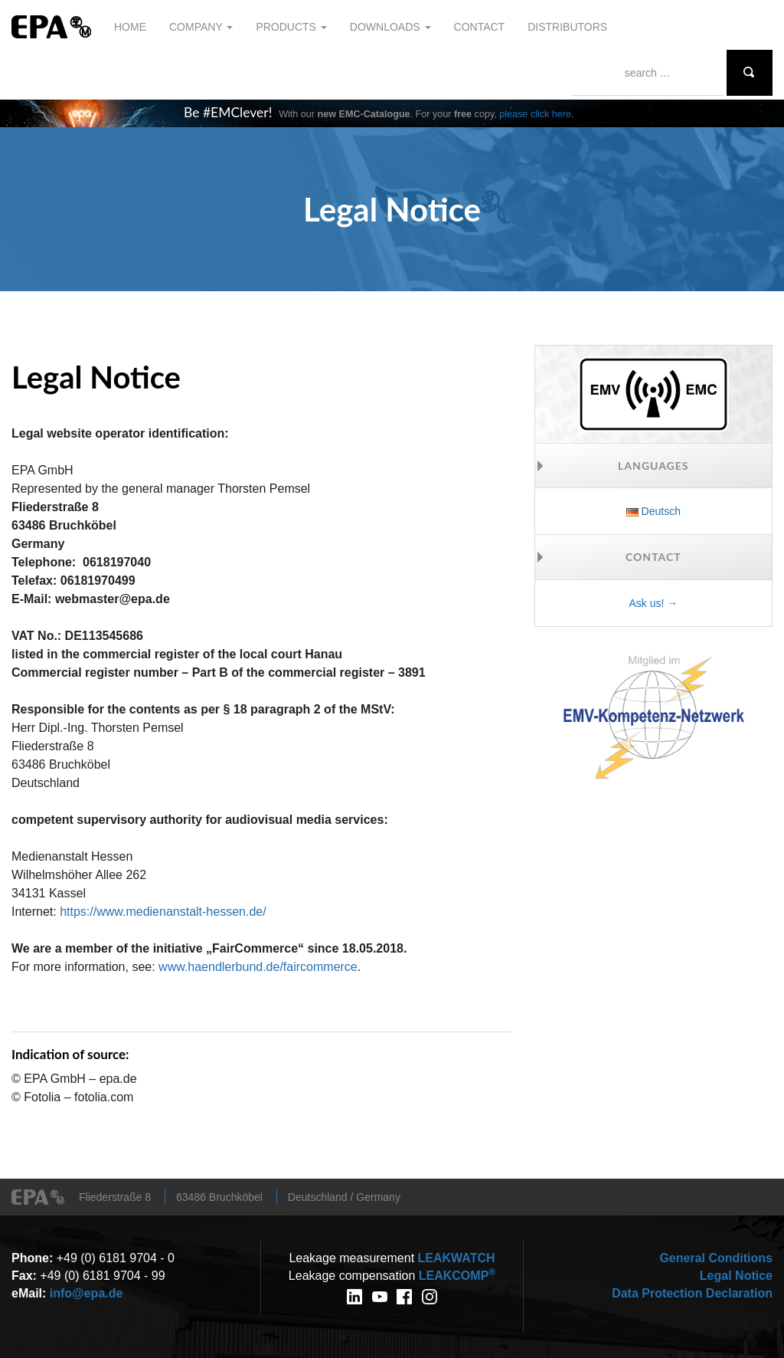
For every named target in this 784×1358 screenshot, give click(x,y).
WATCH (456, 1258)
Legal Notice (736, 1275)
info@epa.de (86, 1293)
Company (201, 27)
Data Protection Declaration (692, 1293)
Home (130, 27)
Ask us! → (653, 603)
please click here (535, 114)
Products (291, 27)
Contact (479, 27)
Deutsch (653, 511)
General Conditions (716, 1258)
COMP (457, 1275)
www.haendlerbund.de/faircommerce (258, 966)
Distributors (567, 27)
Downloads (390, 27)
